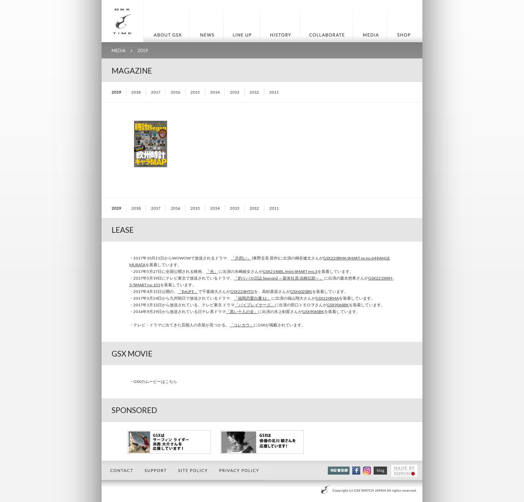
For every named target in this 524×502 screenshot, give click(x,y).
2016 (175, 92)
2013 (234, 92)
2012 (254, 92)
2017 (155, 92)
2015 (195, 92)
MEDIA (119, 50)
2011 (274, 92)
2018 (136, 92)
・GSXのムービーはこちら (153, 381)
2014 (215, 92)
